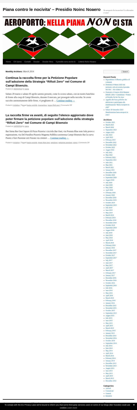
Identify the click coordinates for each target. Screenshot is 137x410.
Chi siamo (18, 62)
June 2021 (109, 162)
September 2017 (111, 258)
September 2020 (111, 178)
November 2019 (111, 200)
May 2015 (109, 323)
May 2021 (109, 165)
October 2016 (110, 283)
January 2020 (110, 195)
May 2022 (109, 155)
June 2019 (109, 210)
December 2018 (111, 220)
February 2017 (110, 273)
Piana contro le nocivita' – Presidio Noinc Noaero (52, 9)
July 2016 (109, 288)
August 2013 (110, 368)
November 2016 (111, 280)
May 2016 (109, 293)
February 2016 (110, 301)
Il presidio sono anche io (65, 62)
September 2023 (111, 130)
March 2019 (110, 215)
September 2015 (111, 313)
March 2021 (110, 167)
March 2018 (110, 243)
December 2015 (111, 306)
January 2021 (110, 170)
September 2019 (111, 205)
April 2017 (109, 268)
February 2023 (110, 140)
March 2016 (110, 298)
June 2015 (109, 321)
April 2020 (109, 190)
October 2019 (110, 203)
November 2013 (111, 366)
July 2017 (109, 260)
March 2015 (110, 328)
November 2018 (111, 223)
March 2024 (110, 127)
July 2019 (109, 208)
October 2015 (110, 311)
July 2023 (109, 135)
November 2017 (111, 253)
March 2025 (110, 125)
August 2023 (110, 132)
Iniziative (16, 105)
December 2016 (111, 278)
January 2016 (110, 303)
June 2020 (109, 185)
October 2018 (110, 225)
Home (8, 62)
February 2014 (110, 358)
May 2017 (109, 265)
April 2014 (109, 353)
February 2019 (110, 218)
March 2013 (110, 378)
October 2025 (110, 122)
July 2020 (109, 183)
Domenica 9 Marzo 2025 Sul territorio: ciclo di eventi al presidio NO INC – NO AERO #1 (117, 87)
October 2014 (110, 341)
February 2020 (110, 193)
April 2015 (109, 326)
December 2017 (111, 250)
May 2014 (109, 351)
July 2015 (109, 318)
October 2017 (110, 255)
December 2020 (111, 172)
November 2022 (111, 145)
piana (27, 89)
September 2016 (111, 285)
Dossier (36, 62)
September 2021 (111, 160)
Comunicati (110, 391)
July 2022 (109, 152)
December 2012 (111, 381)
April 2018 (109, 240)
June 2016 (109, 290)
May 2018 (109, 238)
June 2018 (109, 235)
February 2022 (110, 157)
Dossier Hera (47, 62)
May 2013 (109, 373)
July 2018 (109, 233)
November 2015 (111, 308)
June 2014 (109, 348)
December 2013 (111, 363)
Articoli (108, 388)
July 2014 (109, 346)
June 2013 (109, 371)
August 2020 (110, 180)
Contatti (27, 62)
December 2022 (111, 142)
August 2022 (110, 150)
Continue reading (66, 100)
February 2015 (110, 331)
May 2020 (109, 188)
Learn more (72, 408)
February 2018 (110, 245)
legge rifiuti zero (54, 105)
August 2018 (110, 230)
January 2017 (110, 275)
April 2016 (109, 295)
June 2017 (109, 263)
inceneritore (42, 105)
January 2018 (110, 248)
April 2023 (109, 137)
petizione (54, 143)
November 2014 (111, 338)
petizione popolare (65, 143)
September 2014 (111, 343)
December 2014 (111, 336)
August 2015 (110, 316)
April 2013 (109, 376)
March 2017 (110, 270)
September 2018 (111, 228)
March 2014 (110, 356)
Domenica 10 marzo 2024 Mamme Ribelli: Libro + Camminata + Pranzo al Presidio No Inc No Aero (118, 94)
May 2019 (109, 213)
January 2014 (110, 361)
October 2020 (110, 175)
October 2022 (110, 147)
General (108, 393)
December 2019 (111, 198)
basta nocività (32, 105)
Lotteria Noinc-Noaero (87, 62)
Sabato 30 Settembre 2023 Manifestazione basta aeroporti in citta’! (117, 112)
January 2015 (110, 333)
